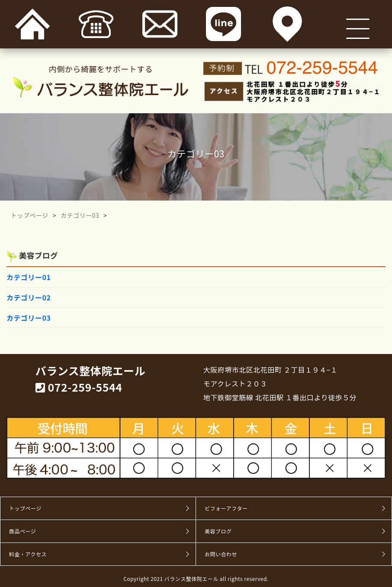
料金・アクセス (28, 554)
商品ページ (22, 531)
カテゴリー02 (28, 297)
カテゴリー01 (28, 277)
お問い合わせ (221, 554)
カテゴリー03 (80, 215)
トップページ (29, 215)
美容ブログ (218, 531)
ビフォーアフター (226, 508)
